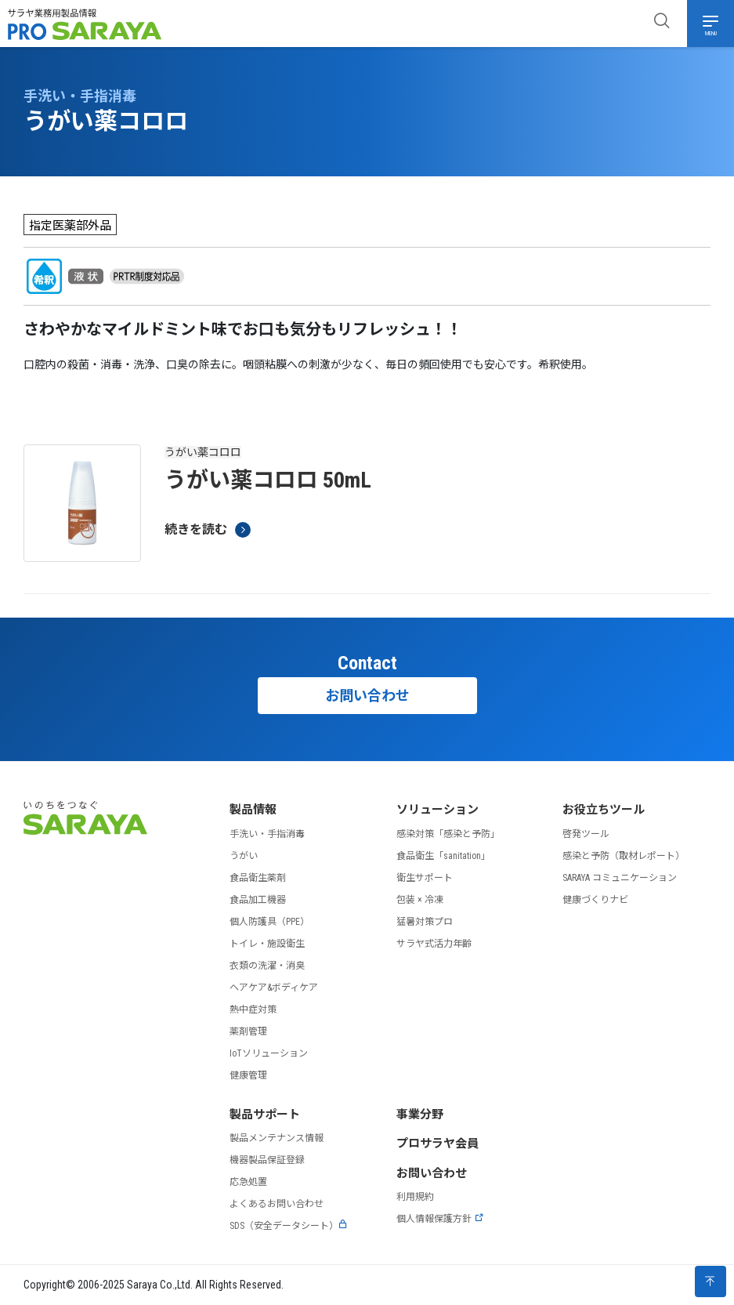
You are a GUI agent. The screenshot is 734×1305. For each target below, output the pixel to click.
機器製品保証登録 (267, 1160)
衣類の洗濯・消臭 (267, 965)
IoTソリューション (269, 1053)
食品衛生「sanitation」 (443, 855)
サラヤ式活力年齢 (434, 943)
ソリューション (437, 810)
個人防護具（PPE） (269, 921)
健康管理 (248, 1075)
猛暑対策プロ (424, 921)
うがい (244, 855)
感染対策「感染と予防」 (448, 833)
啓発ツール (585, 833)
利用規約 (415, 1196)
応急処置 (248, 1181)
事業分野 (419, 1114)
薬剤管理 (248, 1031)
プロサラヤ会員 (437, 1143)
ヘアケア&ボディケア (274, 987)
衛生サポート (424, 877)
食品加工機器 (258, 899)
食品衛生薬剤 (258, 877)
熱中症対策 (253, 1009)
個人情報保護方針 (440, 1218)
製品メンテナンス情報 (277, 1138)
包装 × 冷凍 (419, 899)
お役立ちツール (603, 810)
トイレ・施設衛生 (267, 943)
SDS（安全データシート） (289, 1225)
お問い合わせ (367, 695)
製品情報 (253, 810)
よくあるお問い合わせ (277, 1203)
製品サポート (265, 1114)
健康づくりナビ (595, 899)
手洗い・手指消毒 (267, 833)
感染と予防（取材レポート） (623, 855)
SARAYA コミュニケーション (619, 877)
